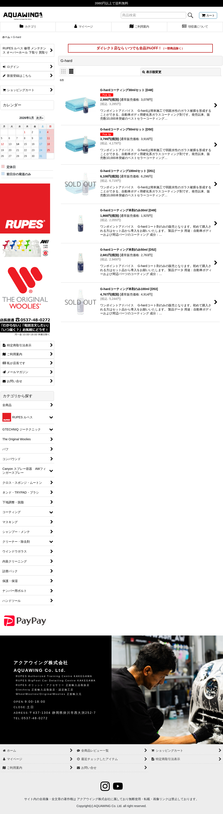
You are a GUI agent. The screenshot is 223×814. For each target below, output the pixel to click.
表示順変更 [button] (151, 72)
